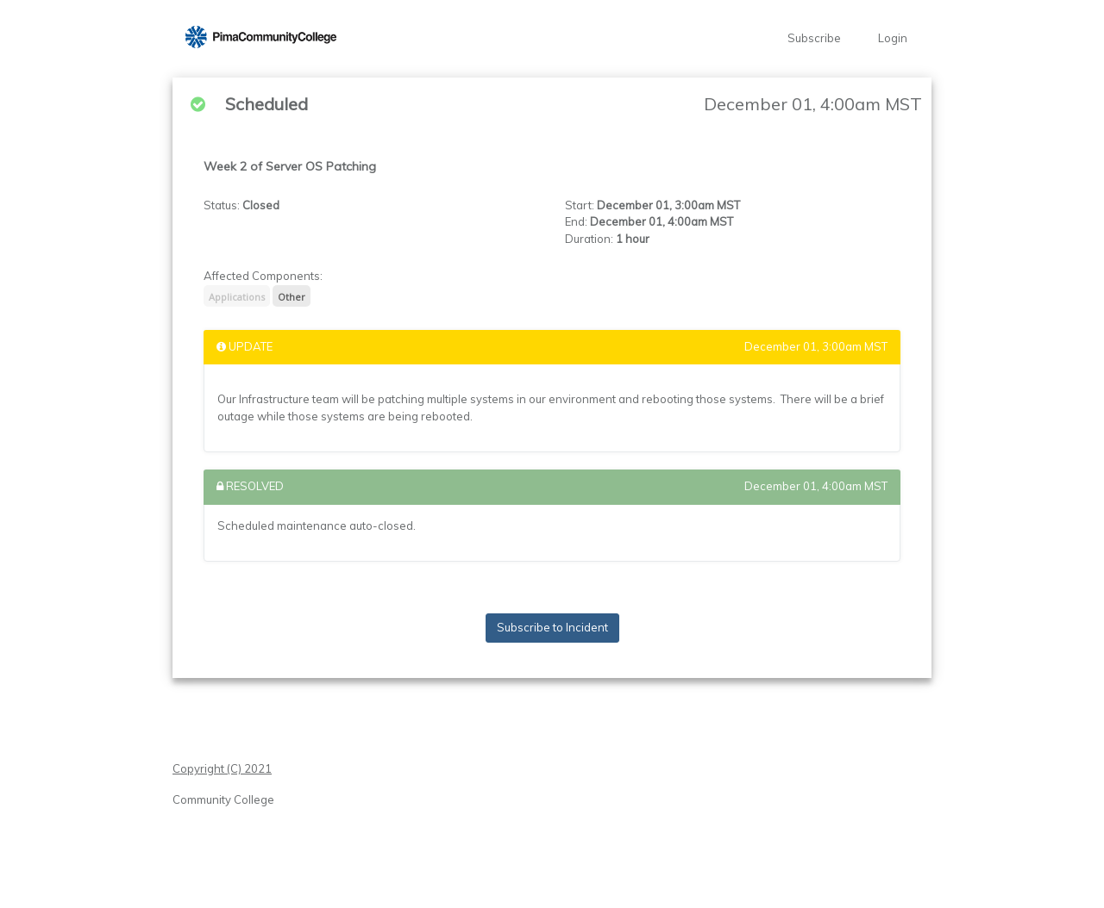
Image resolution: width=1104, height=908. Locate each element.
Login (892, 38)
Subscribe (814, 38)
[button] (260, 38)
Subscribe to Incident (552, 627)
